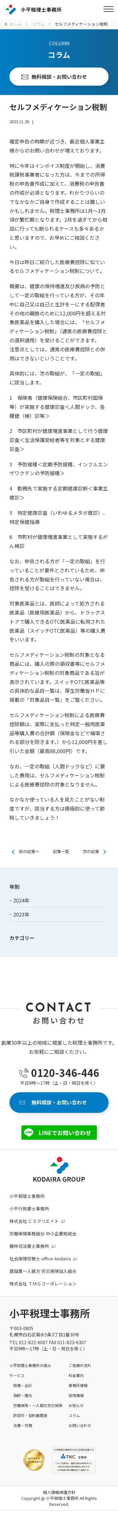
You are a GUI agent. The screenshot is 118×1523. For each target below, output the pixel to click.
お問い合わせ (80, 1425)
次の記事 (91, 851)
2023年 (21, 914)
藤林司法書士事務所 (29, 1246)
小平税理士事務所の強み (30, 1365)
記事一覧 (61, 851)
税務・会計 (22, 1385)
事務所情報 (78, 1385)
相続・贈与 (22, 1395)
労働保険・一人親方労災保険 (37, 1405)
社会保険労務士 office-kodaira (40, 1258)
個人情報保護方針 (59, 1492)
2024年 (21, 900)
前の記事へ (29, 851)
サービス (17, 1375)
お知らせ (76, 1405)
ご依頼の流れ (80, 1365)
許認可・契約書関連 (30, 1415)
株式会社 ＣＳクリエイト (34, 1221)
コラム (74, 1415)
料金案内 (76, 1375)
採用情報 (76, 1395)
